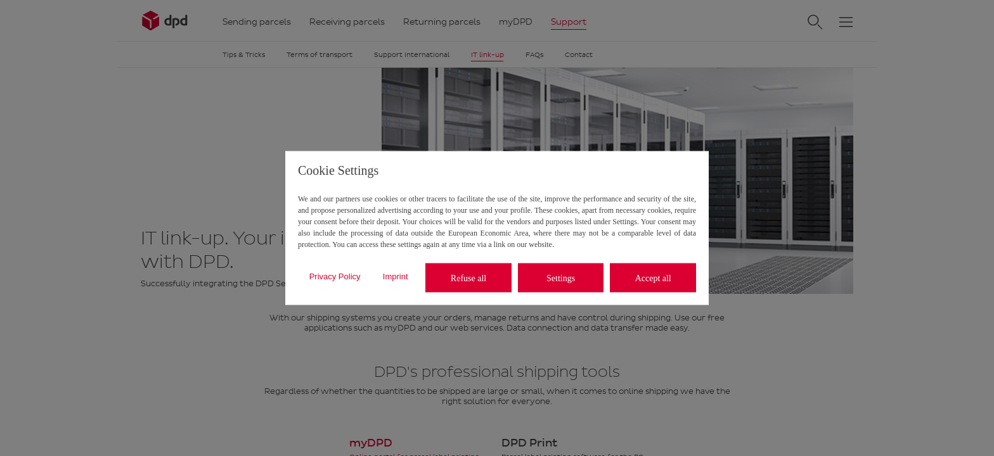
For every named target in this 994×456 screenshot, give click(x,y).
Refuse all (468, 277)
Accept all (653, 277)
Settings (560, 277)
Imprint (395, 276)
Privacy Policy (335, 276)
